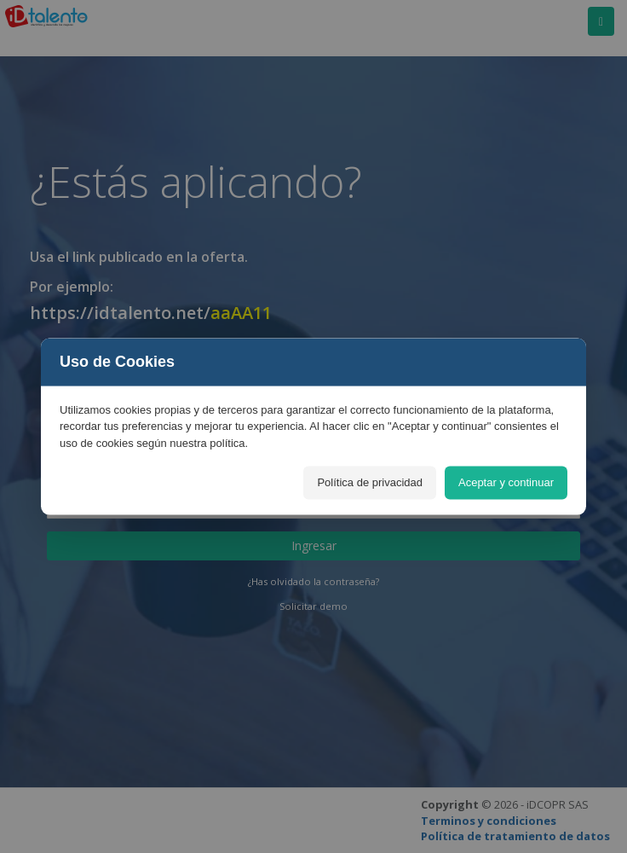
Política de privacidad (370, 482)
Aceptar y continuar (506, 482)
